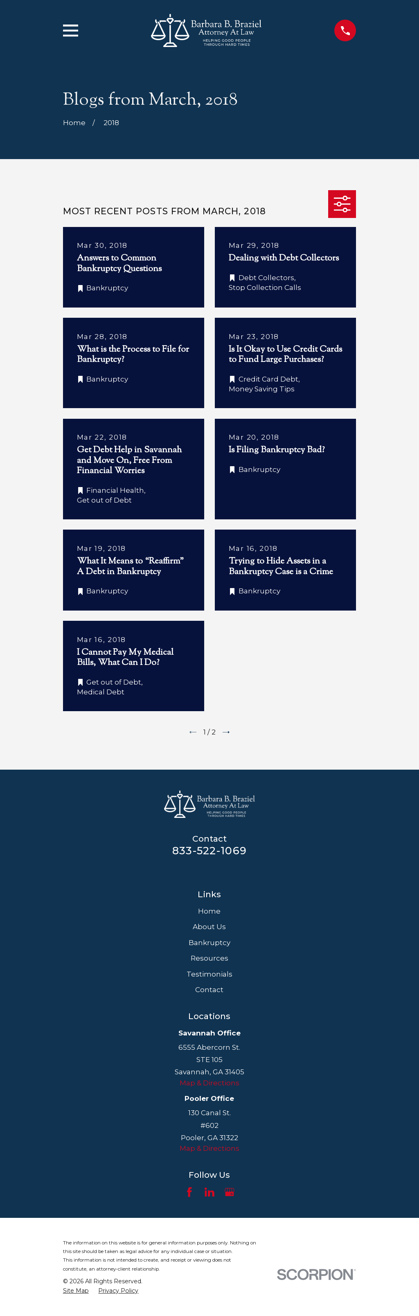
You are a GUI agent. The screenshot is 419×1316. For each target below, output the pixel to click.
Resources (209, 958)
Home (209, 911)
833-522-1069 (209, 850)
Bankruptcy (209, 943)
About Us (209, 927)
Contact (209, 990)
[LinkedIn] (209, 1192)
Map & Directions (209, 1083)
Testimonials (209, 974)
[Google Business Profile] (229, 1192)
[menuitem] (76, 1291)
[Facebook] (189, 1192)
